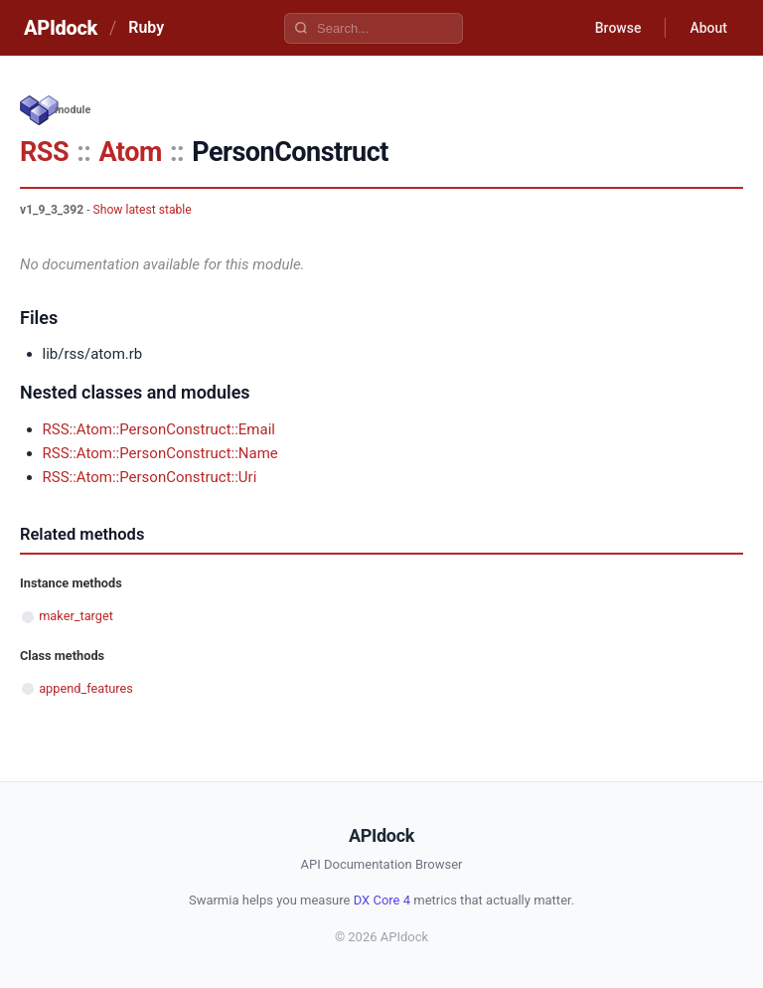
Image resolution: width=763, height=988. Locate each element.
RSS (44, 152)
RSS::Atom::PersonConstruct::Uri (150, 477)
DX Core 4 (382, 900)
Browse (618, 28)
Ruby (146, 27)
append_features (86, 688)
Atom (129, 152)
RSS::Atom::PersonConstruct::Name (160, 453)
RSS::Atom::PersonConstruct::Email (159, 429)
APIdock (60, 28)
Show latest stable (142, 210)
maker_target (76, 615)
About (708, 28)
